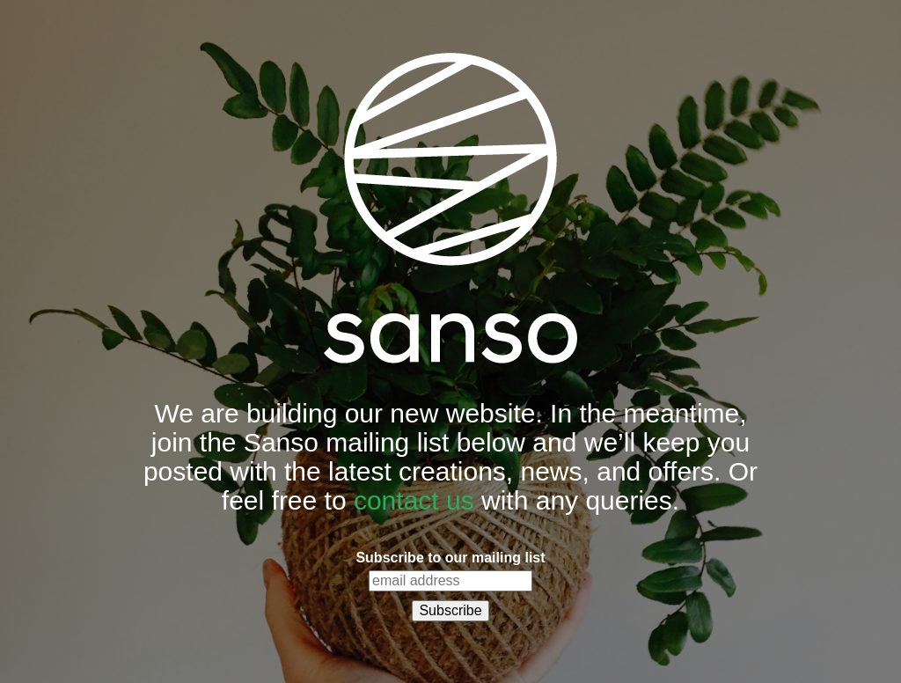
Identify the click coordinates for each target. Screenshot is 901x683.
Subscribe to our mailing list (450, 557)
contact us (414, 500)
